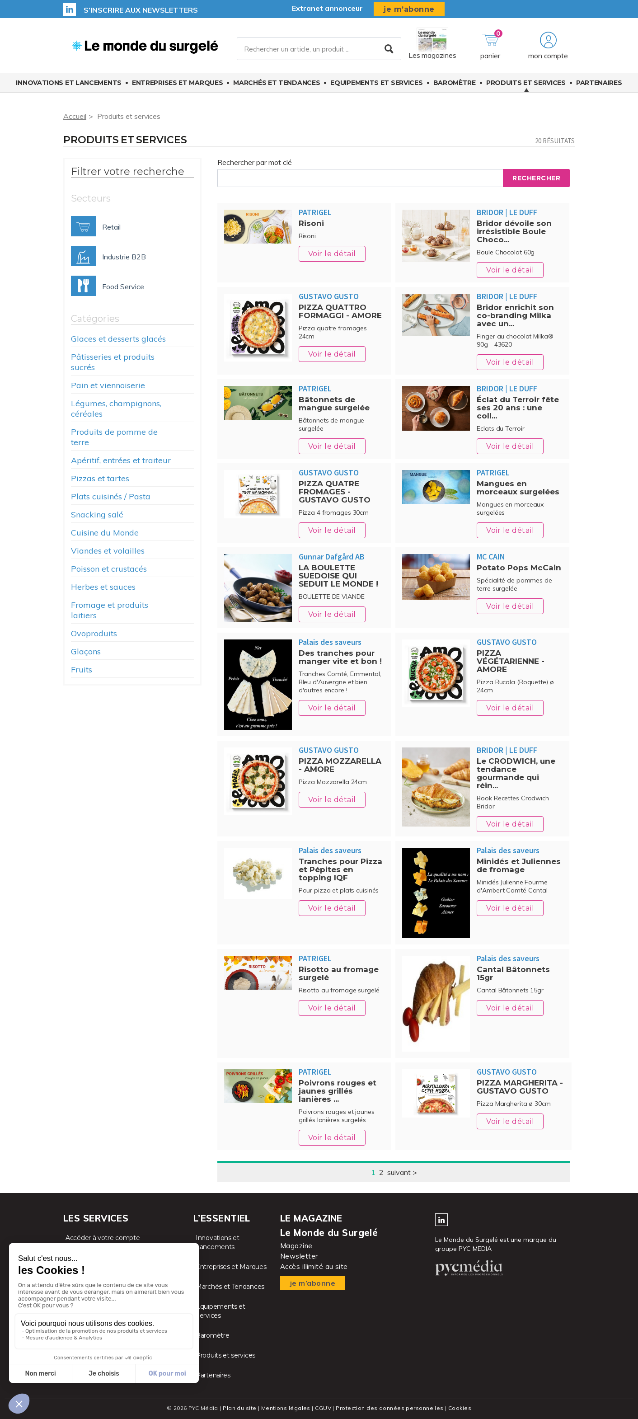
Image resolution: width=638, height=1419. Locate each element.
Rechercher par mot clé (254, 162)
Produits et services (526, 83)
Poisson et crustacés (109, 569)
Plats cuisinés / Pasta (110, 496)
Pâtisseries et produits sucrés (113, 362)
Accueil (74, 116)
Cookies (459, 1408)
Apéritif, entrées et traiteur (121, 460)
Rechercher (536, 178)
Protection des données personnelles (389, 1408)
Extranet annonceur (327, 8)
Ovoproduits (94, 633)
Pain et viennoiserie (108, 385)
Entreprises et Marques (177, 83)
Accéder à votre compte (103, 1238)
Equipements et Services (376, 83)
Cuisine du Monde (105, 532)
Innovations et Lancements (69, 83)
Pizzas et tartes (100, 478)
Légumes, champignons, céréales (116, 408)
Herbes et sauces (103, 587)
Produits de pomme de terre (114, 437)
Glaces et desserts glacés (118, 339)
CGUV (323, 1408)
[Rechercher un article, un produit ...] (319, 49)
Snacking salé (97, 514)
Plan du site (239, 1408)
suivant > (402, 1172)
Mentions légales (285, 1408)
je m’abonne (409, 9)
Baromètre (454, 83)
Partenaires (599, 83)
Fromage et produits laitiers (109, 610)
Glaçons (86, 651)
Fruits (81, 669)
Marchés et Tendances (276, 83)
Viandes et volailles (108, 550)
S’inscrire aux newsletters (141, 9)
